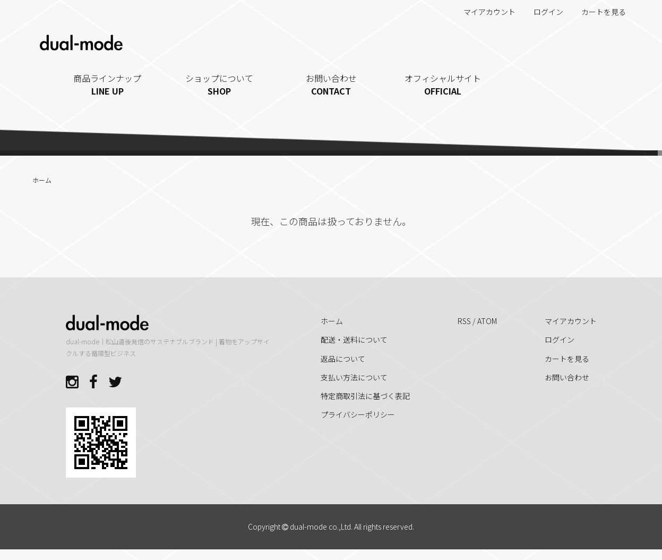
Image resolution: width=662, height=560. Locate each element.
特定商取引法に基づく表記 (365, 396)
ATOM (487, 321)
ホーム (41, 179)
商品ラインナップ (107, 84)
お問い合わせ (331, 84)
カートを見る (598, 11)
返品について (343, 358)
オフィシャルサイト (443, 84)
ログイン (542, 11)
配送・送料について (354, 339)
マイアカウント (483, 11)
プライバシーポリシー (358, 414)
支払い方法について (354, 377)
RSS (464, 321)
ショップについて (220, 84)
